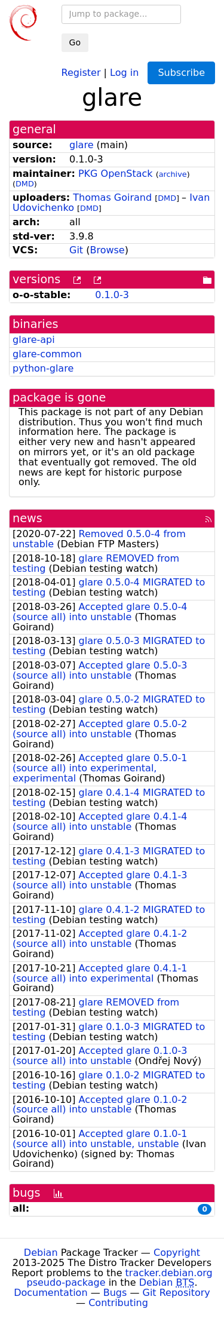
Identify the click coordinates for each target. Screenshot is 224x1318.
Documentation (50, 1292)
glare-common (47, 354)
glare (81, 145)
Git (76, 250)
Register (81, 72)
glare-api (34, 339)
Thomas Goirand (112, 197)
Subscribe (181, 72)
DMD (25, 183)
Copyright (177, 1252)
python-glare (43, 368)
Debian (41, 1252)
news (27, 518)
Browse (107, 250)
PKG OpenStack (115, 173)
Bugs (115, 1292)
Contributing (118, 1302)
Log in (124, 72)
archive (173, 174)
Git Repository (176, 1292)
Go (75, 42)
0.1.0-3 (112, 295)
